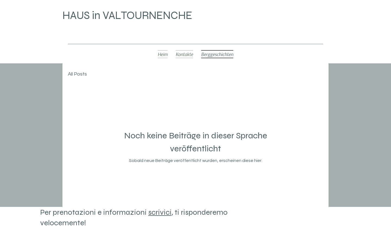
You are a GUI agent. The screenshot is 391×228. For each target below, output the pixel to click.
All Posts (77, 74)
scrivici (160, 212)
